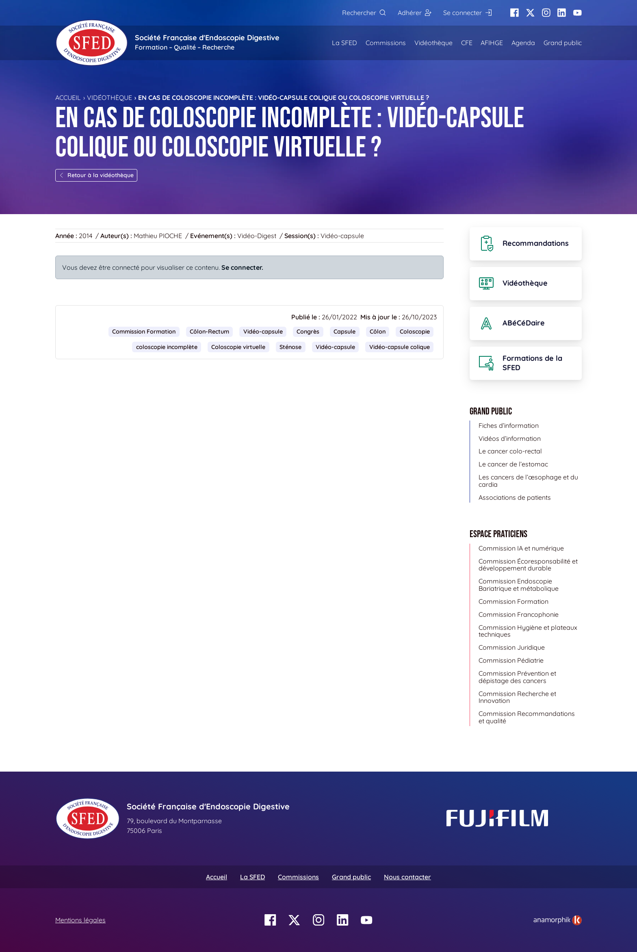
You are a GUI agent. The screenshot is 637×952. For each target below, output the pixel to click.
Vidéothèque (433, 43)
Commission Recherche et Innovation (517, 697)
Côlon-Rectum (209, 331)
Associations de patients (515, 497)
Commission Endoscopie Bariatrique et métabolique (519, 584)
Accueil (68, 97)
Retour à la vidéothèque (96, 175)
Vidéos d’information (510, 438)
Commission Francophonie (519, 614)
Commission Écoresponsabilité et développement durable (528, 565)
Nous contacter (407, 877)
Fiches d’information (509, 425)
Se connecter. (242, 267)
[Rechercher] (363, 13)
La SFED (344, 43)
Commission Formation (144, 331)
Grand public (563, 43)
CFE (466, 43)
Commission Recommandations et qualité (527, 717)
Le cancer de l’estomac (513, 464)
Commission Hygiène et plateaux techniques (528, 631)
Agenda (523, 43)
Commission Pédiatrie (511, 660)
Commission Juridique (512, 647)
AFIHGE (492, 43)
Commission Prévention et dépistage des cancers (517, 677)
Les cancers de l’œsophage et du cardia (528, 480)
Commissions (386, 43)
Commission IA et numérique (521, 548)
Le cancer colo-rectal (510, 451)
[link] (557, 920)
